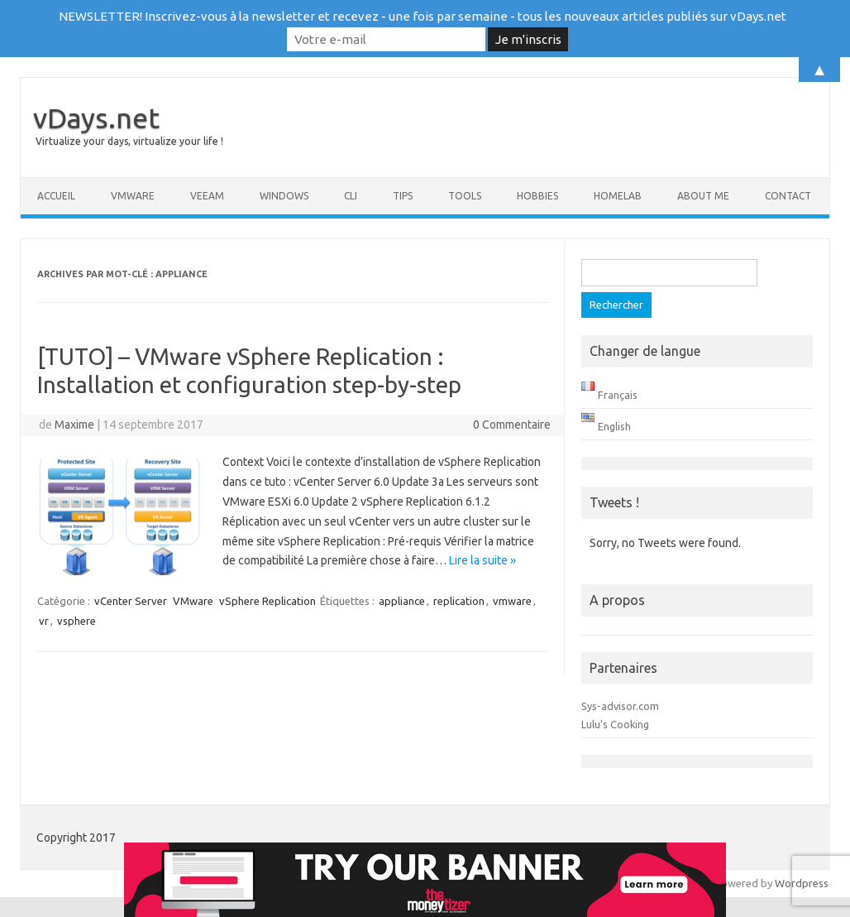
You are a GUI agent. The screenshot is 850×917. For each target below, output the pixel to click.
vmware (512, 601)
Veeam (207, 195)
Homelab (618, 195)
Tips (403, 195)
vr (44, 621)
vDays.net (96, 117)
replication (459, 601)
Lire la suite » (482, 560)
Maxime (74, 424)
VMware (133, 195)
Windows (284, 195)
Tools (464, 195)
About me (703, 195)
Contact (788, 195)
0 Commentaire (512, 424)
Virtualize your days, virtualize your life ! (129, 141)
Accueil (56, 195)
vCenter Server (130, 601)
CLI (350, 195)
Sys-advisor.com (620, 706)
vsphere (76, 621)
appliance (402, 601)
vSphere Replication (267, 601)
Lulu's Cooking (615, 724)
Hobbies (537, 195)
